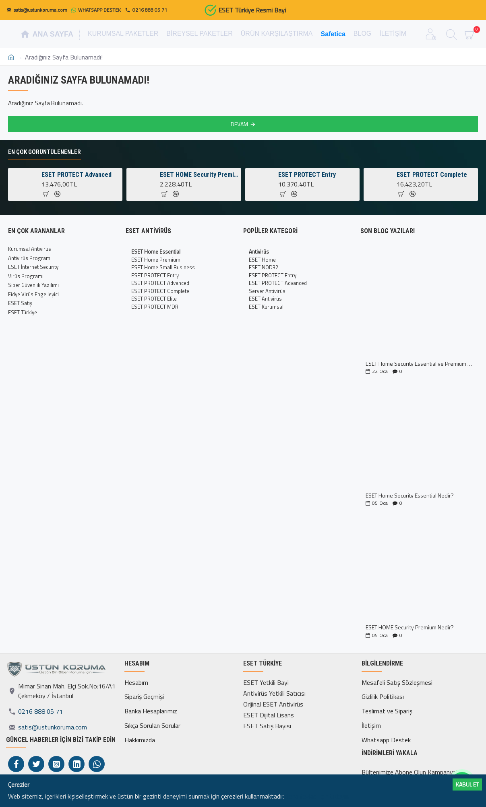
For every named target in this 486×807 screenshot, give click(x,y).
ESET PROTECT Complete (432, 174)
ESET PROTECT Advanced (76, 174)
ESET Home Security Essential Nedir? (410, 495)
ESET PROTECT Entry (307, 174)
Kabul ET (467, 784)
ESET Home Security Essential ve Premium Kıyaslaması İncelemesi (419, 363)
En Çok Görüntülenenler (44, 152)
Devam (239, 124)
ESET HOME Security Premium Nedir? (410, 627)
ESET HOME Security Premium (199, 174)
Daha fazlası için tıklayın (316, 796)
